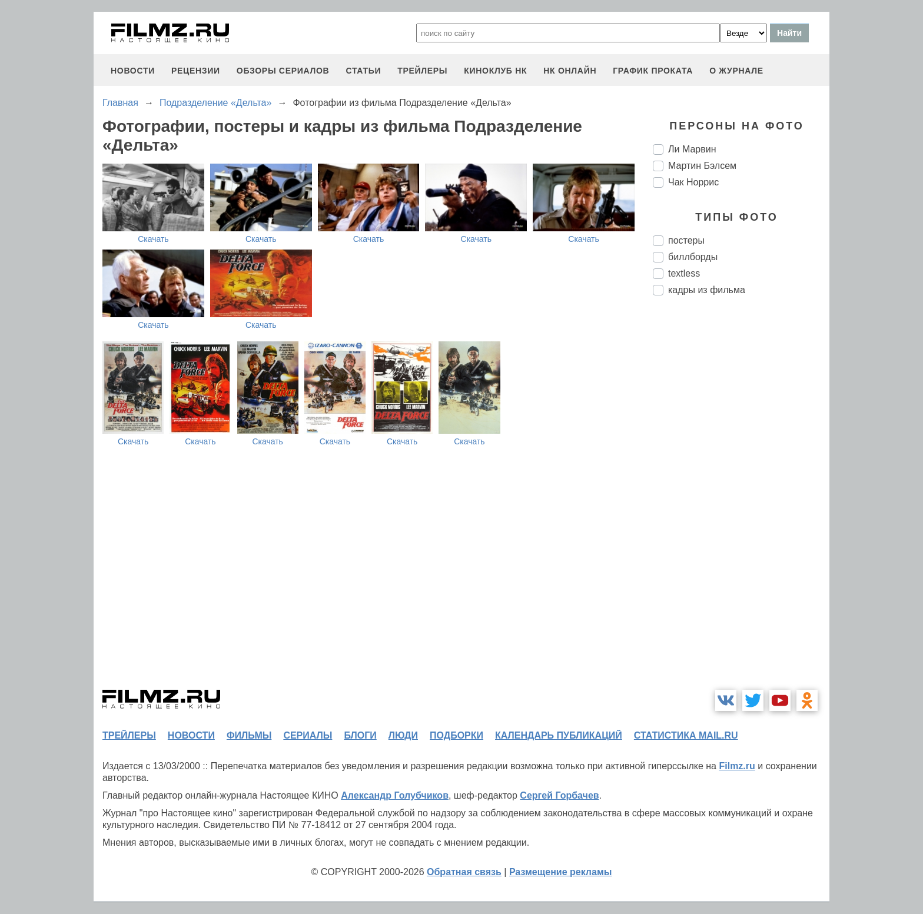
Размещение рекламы (560, 872)
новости (133, 70)
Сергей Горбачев (559, 795)
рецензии (195, 70)
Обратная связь (464, 872)
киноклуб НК (495, 70)
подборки (456, 735)
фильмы (249, 735)
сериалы (307, 735)
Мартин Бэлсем (702, 166)
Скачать (153, 239)
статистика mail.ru (686, 735)
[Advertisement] (741, 501)
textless (684, 273)
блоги (360, 735)
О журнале (736, 70)
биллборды (693, 257)
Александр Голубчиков (395, 795)
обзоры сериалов (283, 70)
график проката (653, 70)
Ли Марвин (692, 149)
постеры (686, 240)
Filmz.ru (737, 766)
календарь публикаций (558, 735)
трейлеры (422, 70)
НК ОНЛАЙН (569, 70)
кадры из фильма (706, 290)
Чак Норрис (693, 182)
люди (403, 735)
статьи (363, 70)
